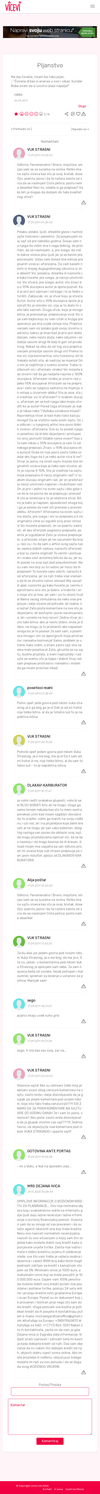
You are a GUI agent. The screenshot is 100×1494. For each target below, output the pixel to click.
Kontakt (47, 1489)
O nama (58, 1489)
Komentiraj (50, 1441)
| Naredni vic (80, 129)
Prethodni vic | (21, 129)
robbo (18, 94)
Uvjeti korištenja (75, 1489)
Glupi (82, 106)
